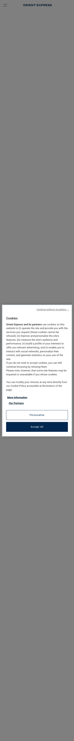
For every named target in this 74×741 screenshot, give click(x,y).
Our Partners (16, 403)
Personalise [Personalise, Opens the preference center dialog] (37, 415)
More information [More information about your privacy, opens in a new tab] (17, 397)
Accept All (37, 426)
